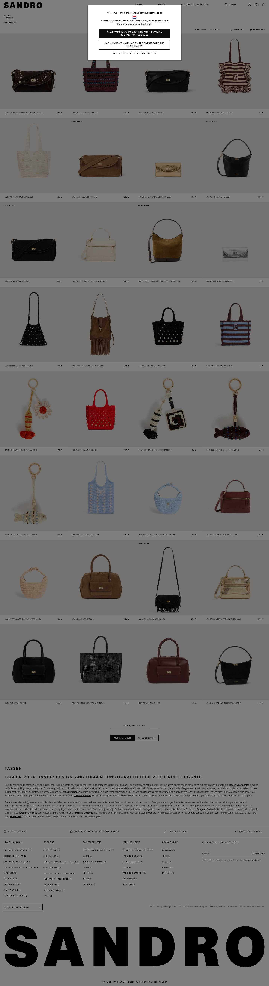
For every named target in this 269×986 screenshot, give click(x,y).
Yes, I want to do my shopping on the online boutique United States (134, 33)
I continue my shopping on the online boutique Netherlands (134, 44)
